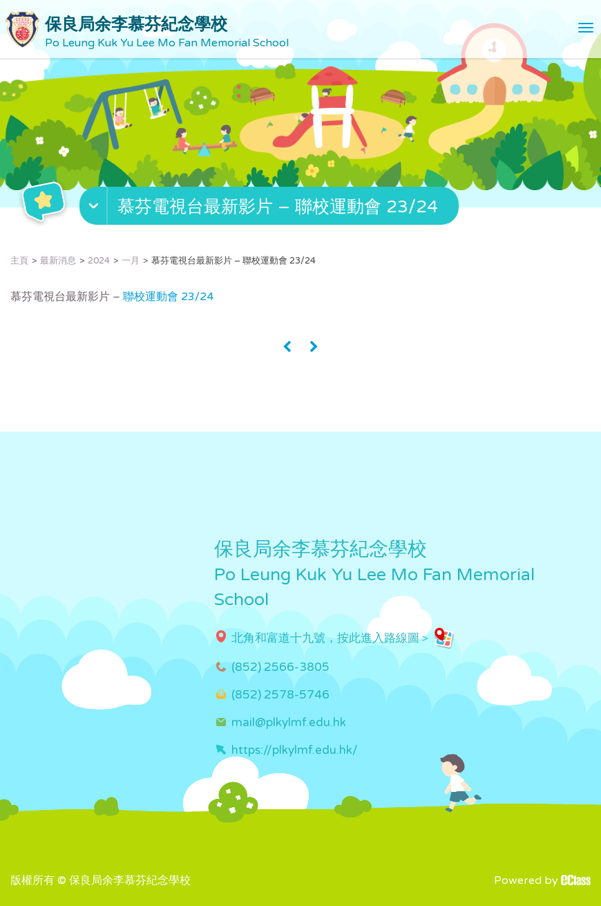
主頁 (19, 260)
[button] (270, 209)
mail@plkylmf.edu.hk (288, 722)
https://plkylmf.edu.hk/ (294, 750)
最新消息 (58, 260)
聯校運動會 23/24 (168, 297)
